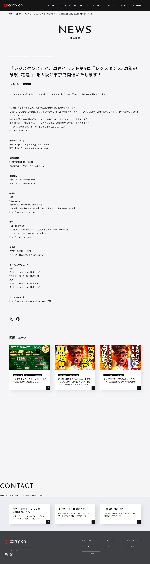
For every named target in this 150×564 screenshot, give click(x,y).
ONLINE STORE (82, 5)
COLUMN (42, 57)
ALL (19, 57)
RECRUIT (121, 5)
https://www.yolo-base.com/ (22, 221)
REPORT (19, 64)
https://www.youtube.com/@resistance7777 (30, 310)
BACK (75, 416)
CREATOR (65, 5)
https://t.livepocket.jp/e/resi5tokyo (32, 157)
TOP (10, 14)
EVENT (108, 57)
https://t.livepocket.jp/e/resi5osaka (32, 154)
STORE (42, 64)
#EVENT (27, 94)
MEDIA (131, 57)
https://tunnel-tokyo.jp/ (20, 246)
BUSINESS (52, 5)
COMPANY (98, 5)
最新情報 (18, 14)
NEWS (111, 5)
